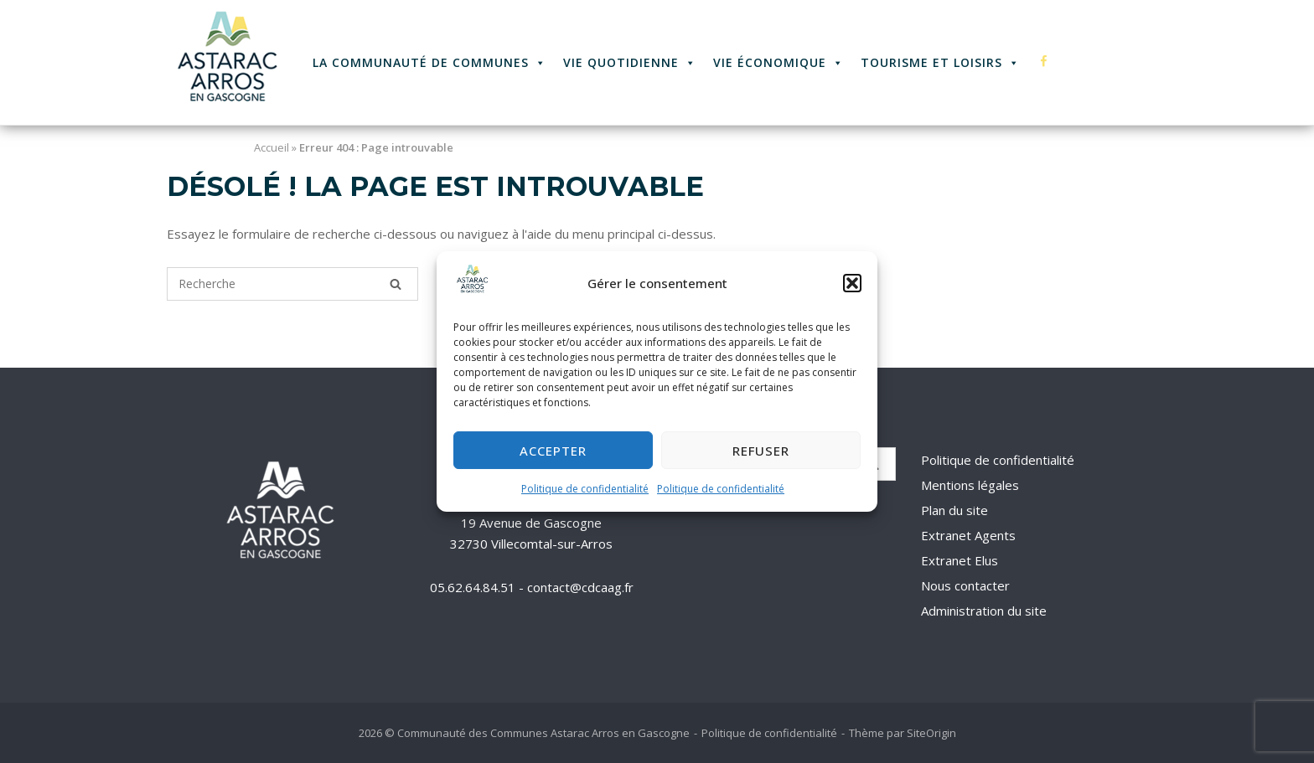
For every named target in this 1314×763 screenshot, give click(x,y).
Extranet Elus (959, 560)
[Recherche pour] (292, 284)
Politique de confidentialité (585, 489)
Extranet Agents (968, 535)
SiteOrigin (931, 732)
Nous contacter (965, 585)
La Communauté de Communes (429, 63)
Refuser (760, 450)
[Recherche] (395, 284)
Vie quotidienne (629, 63)
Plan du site (954, 510)
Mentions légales (970, 485)
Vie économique (778, 63)
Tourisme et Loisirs (940, 63)
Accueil (271, 147)
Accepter (553, 450)
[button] (852, 284)
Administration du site (984, 610)
